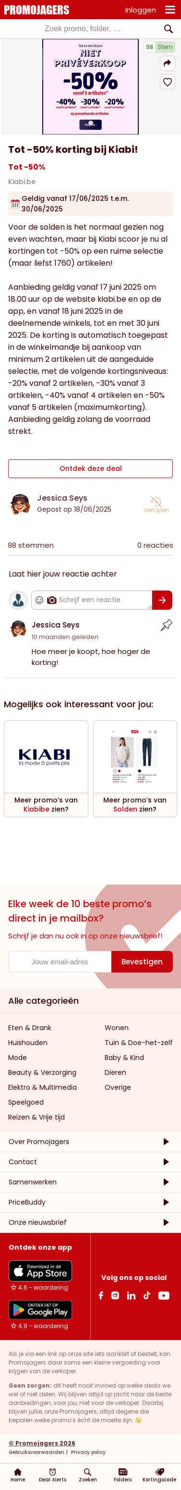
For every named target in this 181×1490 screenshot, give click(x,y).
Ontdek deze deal (91, 468)
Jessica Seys (62, 498)
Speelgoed (26, 1102)
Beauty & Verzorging (42, 1072)
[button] (167, 63)
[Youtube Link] (163, 1295)
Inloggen (140, 10)
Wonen (117, 1028)
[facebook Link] (101, 1295)
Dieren (115, 1072)
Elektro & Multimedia (42, 1087)
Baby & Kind (124, 1057)
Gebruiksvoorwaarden (36, 1452)
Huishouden (28, 1042)
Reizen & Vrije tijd (36, 1117)
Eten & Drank (29, 1028)
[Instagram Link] (115, 1295)
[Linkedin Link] (131, 1295)
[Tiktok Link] (146, 1295)
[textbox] (82, 29)
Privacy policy (88, 1452)
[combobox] (90, 29)
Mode (17, 1057)
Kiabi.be (22, 181)
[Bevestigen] (162, 600)
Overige (118, 1087)
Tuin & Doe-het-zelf (139, 1042)
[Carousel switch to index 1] (90, 123)
